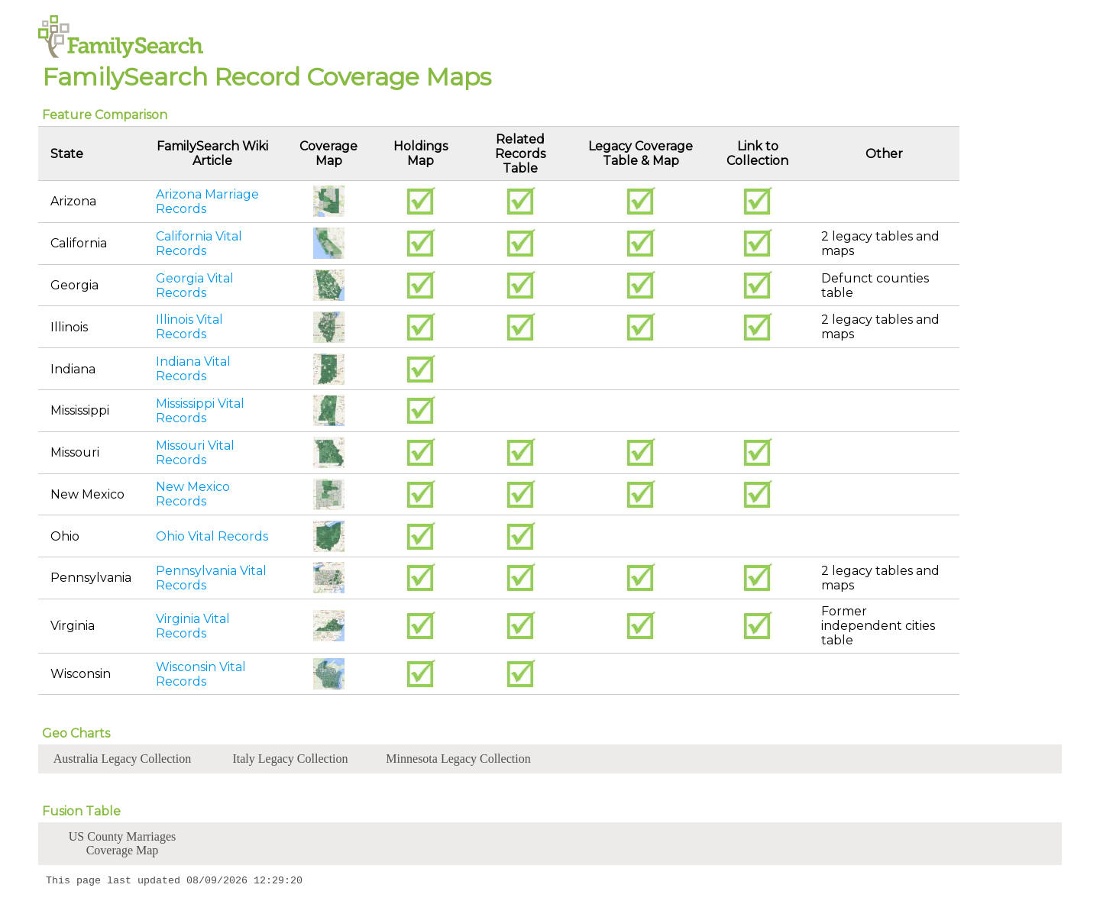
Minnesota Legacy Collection (458, 758)
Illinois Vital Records (189, 326)
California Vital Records (199, 243)
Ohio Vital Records (212, 536)
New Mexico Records (193, 493)
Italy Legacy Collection (290, 758)
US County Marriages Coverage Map (122, 843)
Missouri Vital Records (195, 452)
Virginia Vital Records (193, 626)
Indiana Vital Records (193, 368)
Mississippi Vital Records (200, 410)
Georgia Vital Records (195, 285)
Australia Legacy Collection (122, 758)
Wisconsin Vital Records (201, 674)
